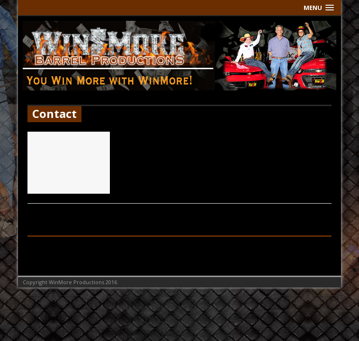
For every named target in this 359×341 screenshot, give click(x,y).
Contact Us (146, 137)
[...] (211, 166)
